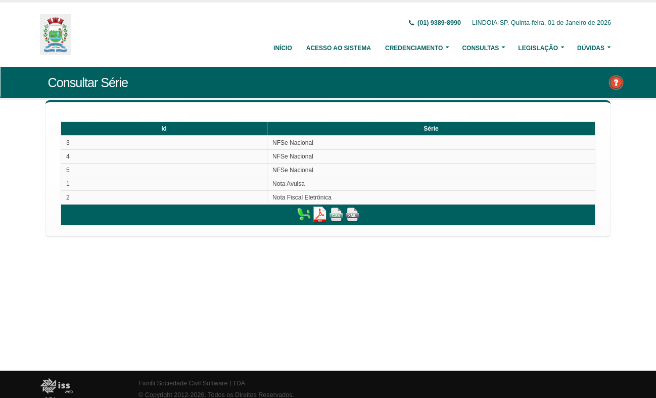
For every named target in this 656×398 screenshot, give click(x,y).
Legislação (538, 48)
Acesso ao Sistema (338, 48)
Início (282, 48)
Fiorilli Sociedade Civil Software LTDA (191, 383)
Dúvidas (590, 48)
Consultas (480, 48)
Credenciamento (414, 48)
